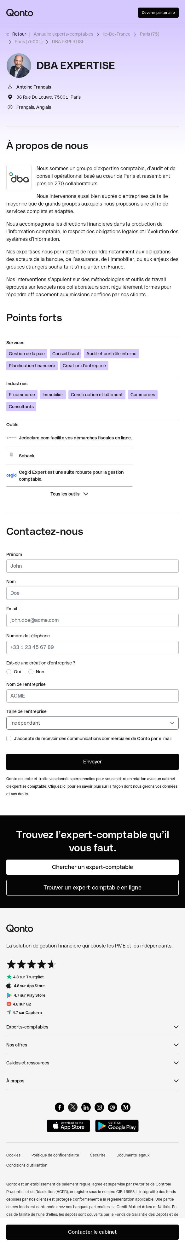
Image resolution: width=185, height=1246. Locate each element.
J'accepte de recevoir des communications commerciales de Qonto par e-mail (92, 738)
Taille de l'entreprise (26, 711)
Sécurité (98, 1155)
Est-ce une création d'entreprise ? (40, 662)
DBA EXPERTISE (68, 41)
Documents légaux (133, 1155)
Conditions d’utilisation (26, 1165)
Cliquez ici (57, 786)
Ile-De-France (116, 34)
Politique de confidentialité (55, 1155)
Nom (11, 581)
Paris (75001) (29, 41)
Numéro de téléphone (28, 635)
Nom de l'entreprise (26, 684)
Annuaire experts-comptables (63, 34)
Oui (17, 671)
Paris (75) (149, 34)
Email (11, 608)
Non (40, 671)
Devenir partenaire (158, 12)
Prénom (14, 554)
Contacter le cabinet (92, 1232)
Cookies (13, 1155)
